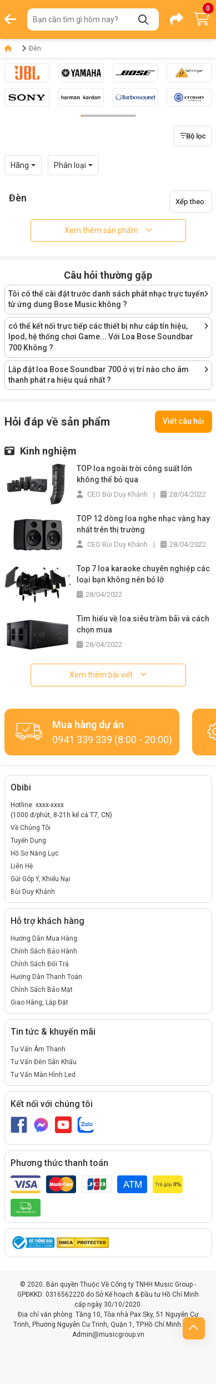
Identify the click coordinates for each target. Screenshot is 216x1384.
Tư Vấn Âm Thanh (38, 1049)
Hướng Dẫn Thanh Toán (46, 977)
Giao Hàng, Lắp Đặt (39, 1002)
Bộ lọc (193, 136)
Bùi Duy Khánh (33, 892)
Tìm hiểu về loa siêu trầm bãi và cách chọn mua (143, 624)
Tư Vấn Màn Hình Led (43, 1075)
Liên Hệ (22, 866)
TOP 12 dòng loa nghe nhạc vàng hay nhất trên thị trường (143, 524)
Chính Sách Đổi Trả (40, 964)
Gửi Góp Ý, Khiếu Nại (41, 879)
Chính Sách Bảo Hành (44, 951)
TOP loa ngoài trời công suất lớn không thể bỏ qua (134, 474)
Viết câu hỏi (183, 421)
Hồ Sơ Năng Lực (35, 853)
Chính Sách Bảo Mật (42, 989)
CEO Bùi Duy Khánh (112, 494)
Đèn (35, 48)
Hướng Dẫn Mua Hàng (44, 938)
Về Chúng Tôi (31, 828)
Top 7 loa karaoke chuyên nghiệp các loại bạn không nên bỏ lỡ (143, 574)
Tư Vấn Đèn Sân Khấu (44, 1062)
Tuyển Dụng (28, 840)
